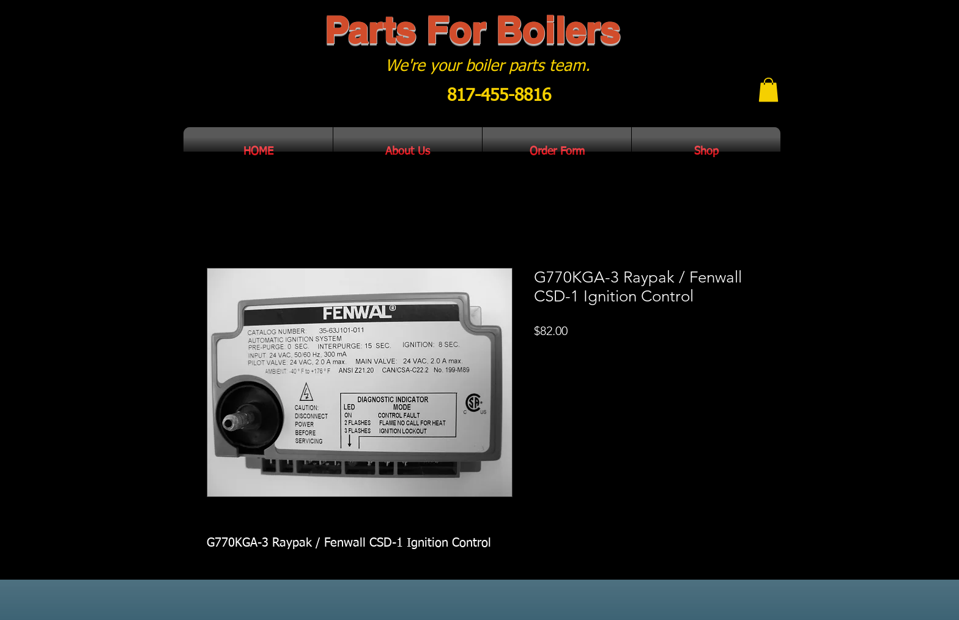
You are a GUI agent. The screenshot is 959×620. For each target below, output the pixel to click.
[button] (768, 89)
